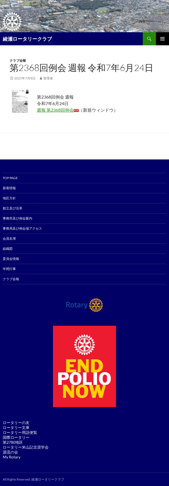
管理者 (48, 78)
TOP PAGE (10, 178)
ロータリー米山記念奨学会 (26, 447)
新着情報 (9, 188)
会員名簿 (9, 238)
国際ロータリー (16, 437)
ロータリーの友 (16, 422)
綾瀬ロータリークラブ (27, 39)
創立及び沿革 (12, 208)
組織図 (8, 249)
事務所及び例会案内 (17, 218)
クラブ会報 (18, 60)
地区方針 (9, 198)
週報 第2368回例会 (55, 109)
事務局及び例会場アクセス (22, 228)
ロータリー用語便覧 (20, 432)
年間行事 (9, 269)
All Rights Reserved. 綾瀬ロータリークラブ (33, 479)
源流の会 (10, 452)
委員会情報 (11, 259)
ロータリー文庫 (16, 427)
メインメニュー (162, 38)
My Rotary (11, 457)
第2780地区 (13, 442)
